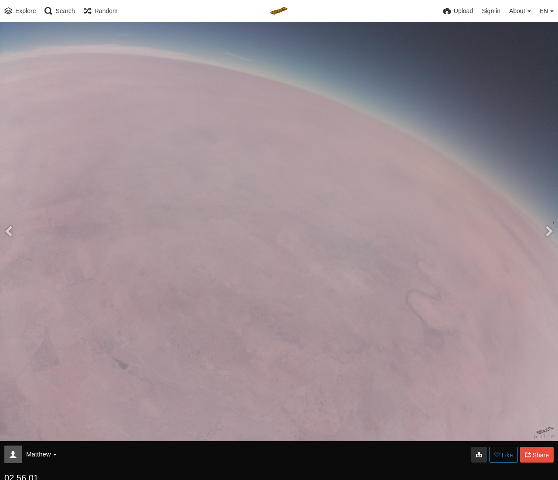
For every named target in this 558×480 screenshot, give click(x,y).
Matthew (41, 454)
